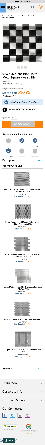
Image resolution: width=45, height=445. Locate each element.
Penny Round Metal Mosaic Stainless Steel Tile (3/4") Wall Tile (22, 190)
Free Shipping (12, 16)
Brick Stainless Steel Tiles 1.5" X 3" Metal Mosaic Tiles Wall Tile (22, 255)
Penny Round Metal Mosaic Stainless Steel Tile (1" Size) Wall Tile (23, 223)
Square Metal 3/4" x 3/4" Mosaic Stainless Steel (23, 350)
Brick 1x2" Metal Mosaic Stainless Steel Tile (21, 319)
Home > (5, 16)
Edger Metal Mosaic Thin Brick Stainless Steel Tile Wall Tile (23, 288)
